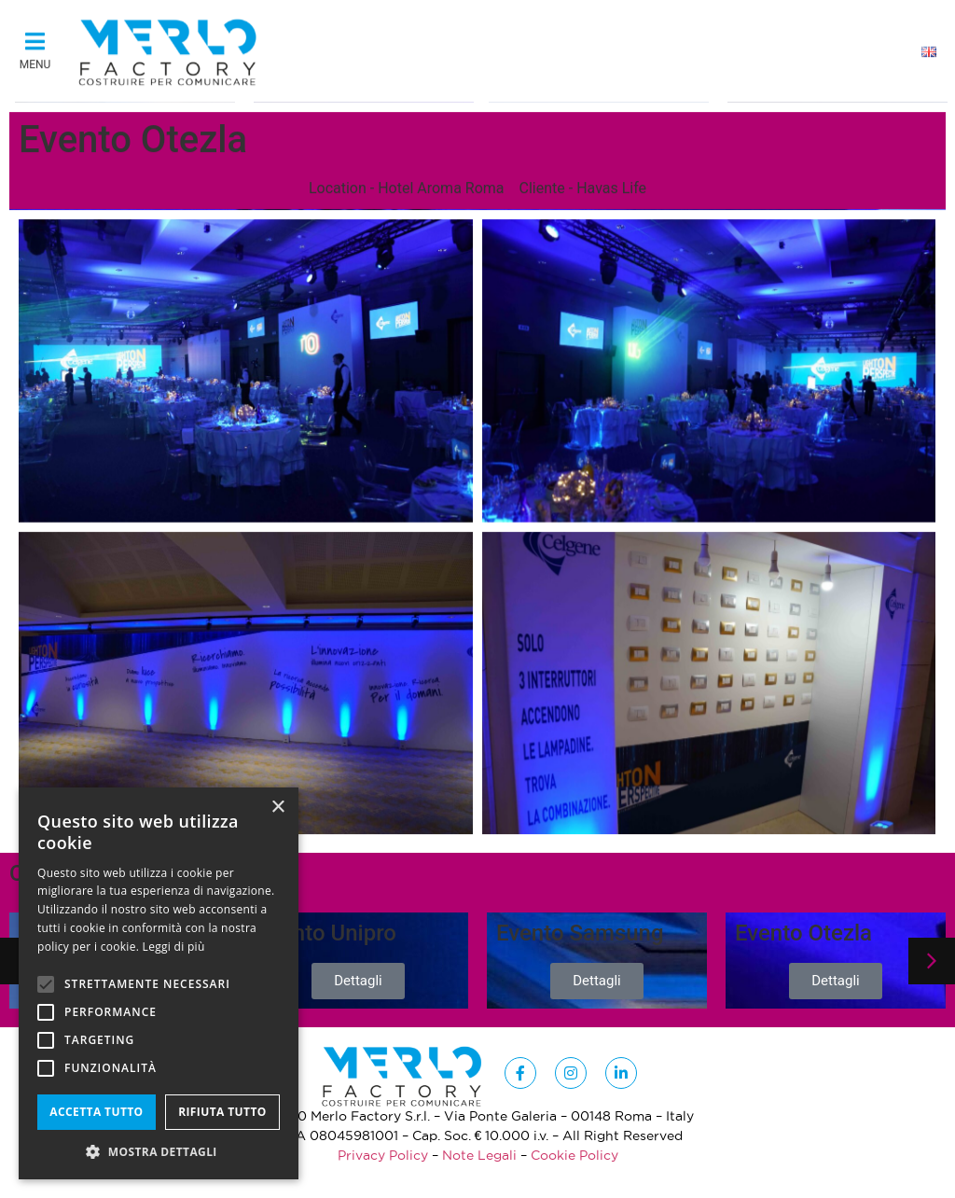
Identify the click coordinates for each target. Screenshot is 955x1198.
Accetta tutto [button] (96, 1112)
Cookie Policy (574, 1155)
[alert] (158, 983)
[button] (35, 46)
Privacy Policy (383, 1155)
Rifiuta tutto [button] (222, 1112)
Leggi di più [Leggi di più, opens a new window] (174, 946)
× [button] (277, 808)
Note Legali (479, 1155)
